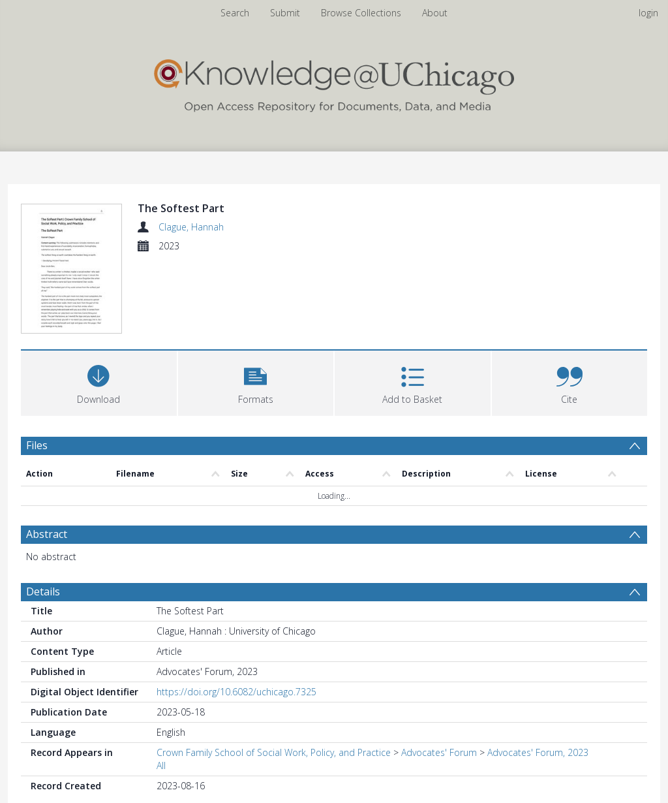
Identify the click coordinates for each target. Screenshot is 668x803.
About (435, 13)
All (161, 767)
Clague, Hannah (191, 227)
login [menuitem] (648, 13)
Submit (285, 13)
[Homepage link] (334, 82)
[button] (256, 384)
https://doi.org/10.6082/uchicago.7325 (236, 693)
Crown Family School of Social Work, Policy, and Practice (274, 754)
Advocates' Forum (439, 754)
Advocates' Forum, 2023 (537, 754)
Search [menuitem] (234, 13)
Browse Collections (361, 13)
